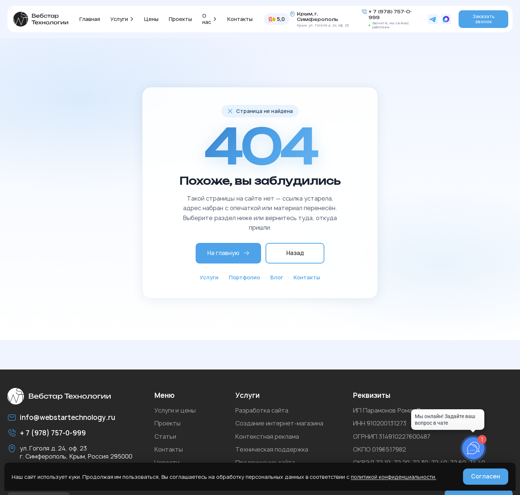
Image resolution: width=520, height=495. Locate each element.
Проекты (180, 18)
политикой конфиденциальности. (393, 476)
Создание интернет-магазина (279, 423)
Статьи (165, 436)
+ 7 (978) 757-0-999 (390, 14)
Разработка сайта (261, 410)
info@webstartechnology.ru (67, 417)
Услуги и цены (175, 410)
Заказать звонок (484, 19)
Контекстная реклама (267, 436)
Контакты (240, 18)
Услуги (119, 18)
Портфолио (244, 277)
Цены (151, 18)
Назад (295, 253)
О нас (206, 18)
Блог (276, 277)
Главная (89, 18)
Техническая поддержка (271, 449)
